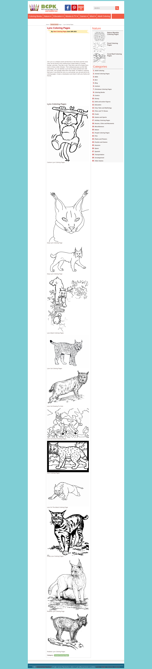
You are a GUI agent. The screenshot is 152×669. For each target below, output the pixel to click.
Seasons (97, 145)
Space (97, 148)
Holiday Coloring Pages (102, 120)
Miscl (92, 16)
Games (83, 16)
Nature (47, 16)
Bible (96, 77)
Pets (96, 136)
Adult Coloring (104, 16)
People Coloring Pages (102, 133)
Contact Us (117, 667)
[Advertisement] (68, 47)
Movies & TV (71, 16)
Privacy (98, 667)
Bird (96, 80)
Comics (97, 95)
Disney (97, 98)
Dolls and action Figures (103, 101)
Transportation (99, 154)
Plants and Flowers (101, 139)
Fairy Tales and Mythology (103, 108)
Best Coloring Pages (60, 31)
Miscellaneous (99, 126)
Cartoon (97, 86)
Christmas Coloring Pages (103, 89)
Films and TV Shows (101, 111)
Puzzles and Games (101, 142)
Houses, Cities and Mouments (104, 123)
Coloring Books (35, 16)
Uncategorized (99, 157)
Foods (97, 114)
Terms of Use (110, 667)
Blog (96, 83)
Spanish (97, 151)
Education (57, 16)
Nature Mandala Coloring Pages (113, 33)
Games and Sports (101, 117)
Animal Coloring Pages (56, 24)
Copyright (103, 667)
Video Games (99, 161)
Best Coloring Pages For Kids (43, 667)
